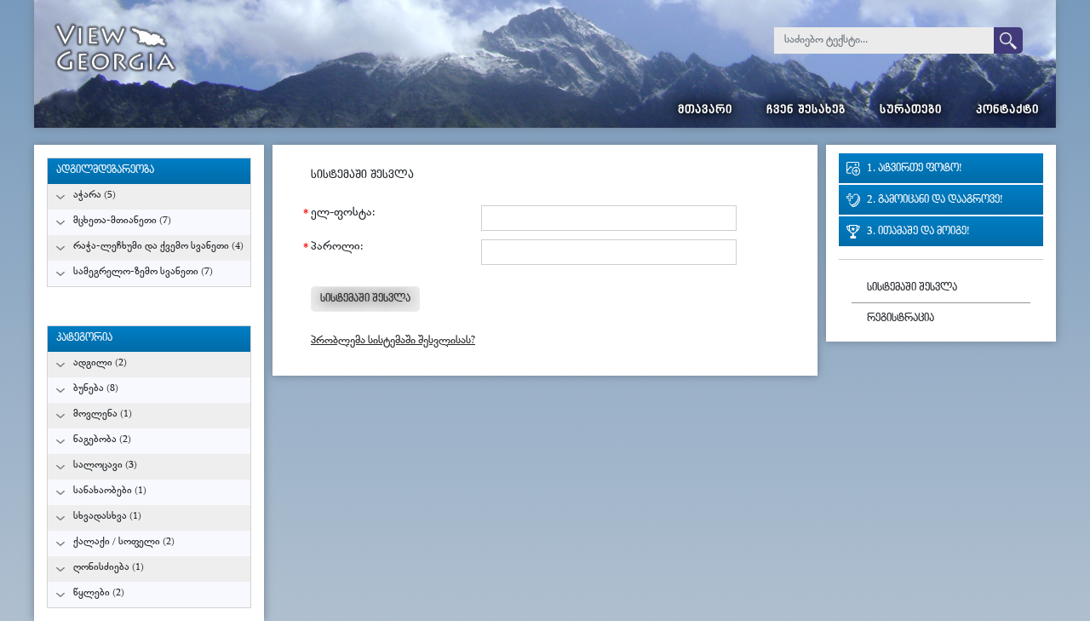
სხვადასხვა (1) (107, 516)
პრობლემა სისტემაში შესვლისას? (393, 341)
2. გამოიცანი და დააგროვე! (934, 200)
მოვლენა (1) (102, 414)
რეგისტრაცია (900, 319)
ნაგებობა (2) (102, 440)
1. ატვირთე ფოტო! (914, 169)
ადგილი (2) (100, 363)
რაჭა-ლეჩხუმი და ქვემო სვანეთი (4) (158, 246)
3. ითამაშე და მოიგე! (918, 232)
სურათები (911, 111)
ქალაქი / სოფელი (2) (124, 542)
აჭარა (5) (94, 195)
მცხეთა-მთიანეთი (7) (122, 221)
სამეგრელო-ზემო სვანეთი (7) (143, 272)
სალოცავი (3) (105, 465)
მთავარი (705, 111)
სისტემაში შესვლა (912, 288)
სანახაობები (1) (109, 491)
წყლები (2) (98, 593)
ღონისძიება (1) (108, 567)
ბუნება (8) (95, 388)
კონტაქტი (1007, 111)
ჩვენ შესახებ (806, 111)
